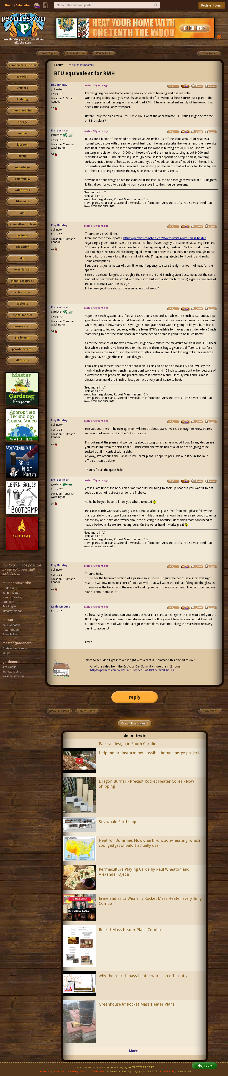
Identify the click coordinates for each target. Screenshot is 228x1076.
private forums (22, 349)
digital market (22, 315)
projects (22, 303)
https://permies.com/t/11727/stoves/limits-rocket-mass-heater (164, 238)
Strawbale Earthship (117, 821)
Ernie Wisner (60, 130)
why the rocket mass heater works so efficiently (143, 975)
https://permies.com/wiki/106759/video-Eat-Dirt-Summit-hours (132, 670)
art (22, 212)
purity (22, 156)
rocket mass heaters (81, 64)
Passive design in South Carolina (129, 743)
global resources (22, 280)
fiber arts (22, 201)
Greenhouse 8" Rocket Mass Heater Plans (137, 1004)
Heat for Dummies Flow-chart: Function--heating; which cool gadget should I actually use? (149, 843)
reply (134, 697)
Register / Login (211, 5)
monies (22, 133)
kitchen (22, 144)
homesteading (22, 110)
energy (22, 122)
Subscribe (23, 5)
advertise (58, 1071)
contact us (44, 1071)
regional (22, 235)
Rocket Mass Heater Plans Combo (130, 929)
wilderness (22, 190)
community (22, 178)
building (22, 99)
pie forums (22, 337)
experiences (22, 269)
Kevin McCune (60, 606)
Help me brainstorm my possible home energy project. (149, 753)
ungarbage (22, 167)
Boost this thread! (134, 723)
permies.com (22, 326)
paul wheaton (166, 1071)
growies (22, 76)
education (22, 246)
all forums (22, 360)
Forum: (59, 64)
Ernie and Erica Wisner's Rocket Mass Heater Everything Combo (150, 901)
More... (134, 1051)
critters (22, 88)
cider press (22, 292)
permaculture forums (22, 65)
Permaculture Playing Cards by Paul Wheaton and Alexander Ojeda (144, 872)
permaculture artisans (22, 224)
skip (22, 258)
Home (9, 5)
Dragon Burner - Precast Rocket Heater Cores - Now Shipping (146, 784)
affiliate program (77, 1071)
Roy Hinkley (59, 84)
